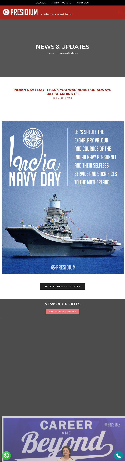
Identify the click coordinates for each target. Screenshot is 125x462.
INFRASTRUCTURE (61, 2)
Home (51, 53)
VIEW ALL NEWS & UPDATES (62, 312)
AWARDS (41, 2)
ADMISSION (83, 2)
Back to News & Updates (62, 286)
